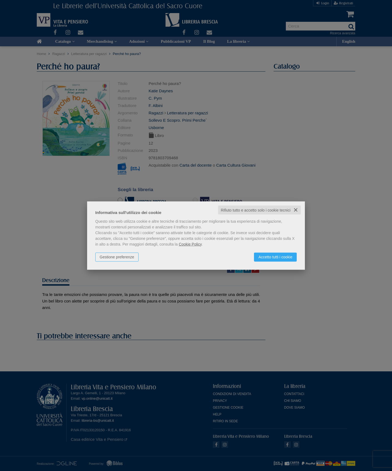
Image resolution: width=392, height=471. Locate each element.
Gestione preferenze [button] (117, 257)
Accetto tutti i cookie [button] (275, 257)
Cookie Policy (190, 244)
